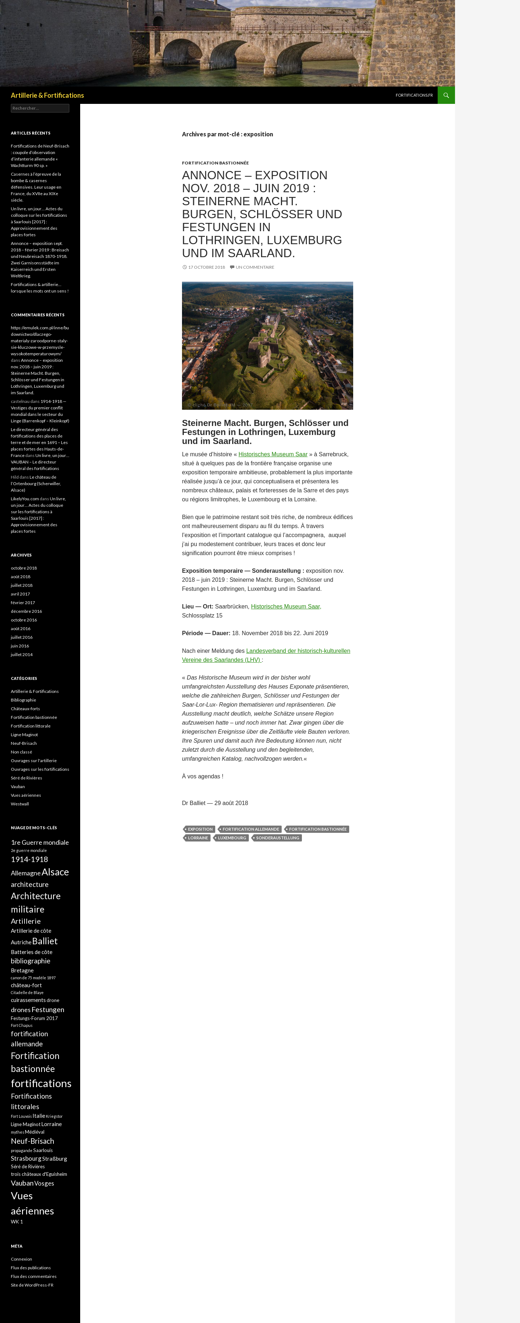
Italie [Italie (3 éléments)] (38, 1115)
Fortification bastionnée (215, 163)
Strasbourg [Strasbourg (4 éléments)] (26, 1158)
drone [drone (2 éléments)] (53, 1000)
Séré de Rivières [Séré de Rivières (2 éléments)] (28, 1166)
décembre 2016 (26, 611)
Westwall (20, 803)
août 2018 (20, 576)
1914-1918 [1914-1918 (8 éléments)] (29, 859)
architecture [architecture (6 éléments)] (30, 884)
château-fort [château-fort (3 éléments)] (26, 985)
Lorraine (198, 837)
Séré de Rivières (26, 778)
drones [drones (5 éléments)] (21, 1010)
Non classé (21, 752)
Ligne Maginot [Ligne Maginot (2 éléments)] (25, 1124)
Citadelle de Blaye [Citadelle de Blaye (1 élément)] (27, 992)
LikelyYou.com (25, 498)
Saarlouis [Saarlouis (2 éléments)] (43, 1150)
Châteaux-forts (25, 708)
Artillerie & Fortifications (47, 95)
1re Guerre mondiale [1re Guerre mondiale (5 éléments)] (40, 842)
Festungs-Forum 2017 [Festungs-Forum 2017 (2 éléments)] (34, 1018)
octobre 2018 (24, 568)
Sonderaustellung (277, 837)
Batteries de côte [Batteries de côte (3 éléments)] (31, 952)
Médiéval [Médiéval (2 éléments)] (34, 1132)
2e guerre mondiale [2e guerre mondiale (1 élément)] (29, 850)
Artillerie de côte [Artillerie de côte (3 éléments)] (31, 930)
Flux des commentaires (34, 1276)
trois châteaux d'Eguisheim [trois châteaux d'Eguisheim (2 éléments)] (39, 1174)
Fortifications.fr (414, 95)
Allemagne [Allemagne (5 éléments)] (26, 873)
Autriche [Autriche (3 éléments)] (21, 942)
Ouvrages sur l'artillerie (34, 760)
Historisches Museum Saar (273, 454)
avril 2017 (20, 594)
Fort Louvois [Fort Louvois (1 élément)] (21, 1116)
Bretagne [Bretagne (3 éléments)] (22, 970)
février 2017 (23, 602)
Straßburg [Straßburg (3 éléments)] (54, 1158)
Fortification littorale (31, 726)
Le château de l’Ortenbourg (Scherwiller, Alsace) (36, 483)
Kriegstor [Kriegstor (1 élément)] (54, 1116)
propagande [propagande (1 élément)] (21, 1150)
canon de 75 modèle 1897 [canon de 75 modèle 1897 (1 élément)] (33, 977)
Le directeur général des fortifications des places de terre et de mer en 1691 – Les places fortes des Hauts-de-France (39, 442)
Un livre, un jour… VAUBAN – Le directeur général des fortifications (40, 462)
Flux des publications (31, 1267)
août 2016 (20, 628)
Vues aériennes (26, 795)
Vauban (18, 786)
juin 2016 (20, 646)
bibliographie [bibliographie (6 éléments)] (31, 961)
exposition (200, 829)
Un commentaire (255, 267)
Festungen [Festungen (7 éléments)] (47, 1009)
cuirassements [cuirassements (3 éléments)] (28, 1000)
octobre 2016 (24, 620)
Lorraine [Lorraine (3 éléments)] (51, 1124)
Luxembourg (232, 837)
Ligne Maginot (24, 734)
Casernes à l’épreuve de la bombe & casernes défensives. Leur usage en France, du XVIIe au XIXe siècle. (36, 187)
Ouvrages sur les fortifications (40, 769)
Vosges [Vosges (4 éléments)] (44, 1183)
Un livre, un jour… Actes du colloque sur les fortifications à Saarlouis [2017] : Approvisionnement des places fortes (39, 221)
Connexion (21, 1259)
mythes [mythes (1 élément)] (17, 1132)
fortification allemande (251, 829)
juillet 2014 (21, 654)
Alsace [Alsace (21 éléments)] (55, 872)
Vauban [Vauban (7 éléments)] (22, 1182)
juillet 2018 (21, 585)
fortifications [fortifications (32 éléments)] (41, 1083)
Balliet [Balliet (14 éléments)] (45, 941)
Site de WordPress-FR (32, 1285)
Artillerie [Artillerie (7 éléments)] (26, 921)
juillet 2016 (21, 637)
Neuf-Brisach (24, 743)
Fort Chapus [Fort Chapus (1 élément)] (21, 1025)
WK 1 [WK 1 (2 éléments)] (17, 1222)
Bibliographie (23, 700)
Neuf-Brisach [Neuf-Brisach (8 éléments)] (32, 1141)
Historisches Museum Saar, (286, 606)
